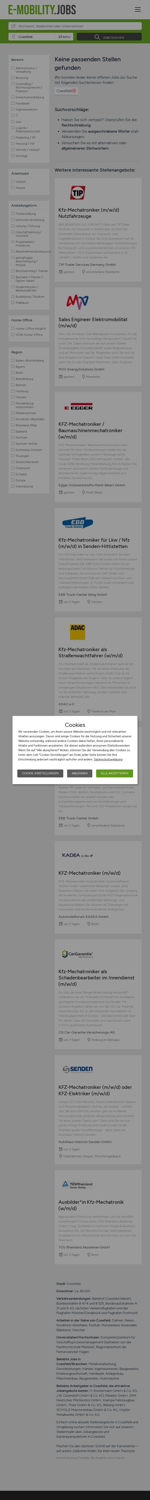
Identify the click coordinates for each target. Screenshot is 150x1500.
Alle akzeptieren (114, 773)
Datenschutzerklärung (108, 759)
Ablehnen (80, 773)
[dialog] (75, 750)
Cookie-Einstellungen (40, 773)
